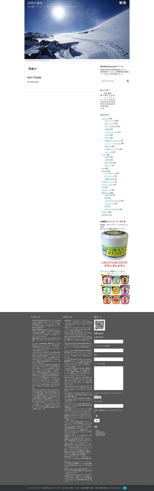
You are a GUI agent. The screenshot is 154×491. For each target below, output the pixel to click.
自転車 (104, 171)
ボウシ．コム (36, 373)
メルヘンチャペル (37, 379)
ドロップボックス (37, 352)
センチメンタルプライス (72, 414)
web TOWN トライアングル (40, 338)
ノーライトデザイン (38, 364)
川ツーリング (109, 121)
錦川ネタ (108, 146)
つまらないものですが (113, 201)
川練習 (107, 129)
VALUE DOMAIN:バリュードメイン (43, 329)
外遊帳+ (66, 435)
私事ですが (106, 193)
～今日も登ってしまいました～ (74, 474)
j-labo (66, 327)
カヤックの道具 (110, 126)
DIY (103, 187)
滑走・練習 (109, 163)
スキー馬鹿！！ (69, 409)
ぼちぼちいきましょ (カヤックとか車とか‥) (78, 377)
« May (102, 108)
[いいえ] (152, 488)
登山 (103, 168)
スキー (104, 155)
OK (125, 488)
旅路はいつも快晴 (69, 439)
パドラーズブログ (69, 421)
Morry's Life (68, 336)
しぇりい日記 (68, 359)
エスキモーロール (111, 132)
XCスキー (108, 165)
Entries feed (99, 432)
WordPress (105, 215)
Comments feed (100, 433)
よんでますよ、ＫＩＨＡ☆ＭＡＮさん (76, 386)
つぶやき (67, 368)
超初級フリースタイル (113, 141)
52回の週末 (35, 3)
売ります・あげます (112, 209)
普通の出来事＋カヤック (72, 444)
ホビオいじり (106, 190)
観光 (106, 198)
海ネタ (107, 138)
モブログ (105, 212)
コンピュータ (109, 203)
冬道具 (107, 160)
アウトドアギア (107, 185)
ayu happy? (68, 320)
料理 (106, 206)
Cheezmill (108, 74)
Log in (97, 430)
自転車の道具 (109, 179)
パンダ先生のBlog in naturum (73, 426)
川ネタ (107, 135)
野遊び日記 (67, 456)
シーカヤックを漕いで (71, 398)
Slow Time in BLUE (70, 343)
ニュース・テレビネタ (113, 143)
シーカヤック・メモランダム (73, 403)
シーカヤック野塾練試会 (39, 343)
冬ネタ (107, 157)
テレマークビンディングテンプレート (37, 60)
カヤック (105, 119)
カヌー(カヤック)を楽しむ (72, 393)
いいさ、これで (69, 350)
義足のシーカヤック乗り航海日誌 (74, 451)
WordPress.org (100, 435)
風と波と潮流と (69, 469)
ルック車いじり (110, 173)
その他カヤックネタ (112, 149)
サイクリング (109, 176)
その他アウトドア (108, 182)
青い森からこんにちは (71, 462)
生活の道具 (109, 195)
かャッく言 (109, 152)
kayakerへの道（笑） (70, 333)
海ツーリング (109, 123)
